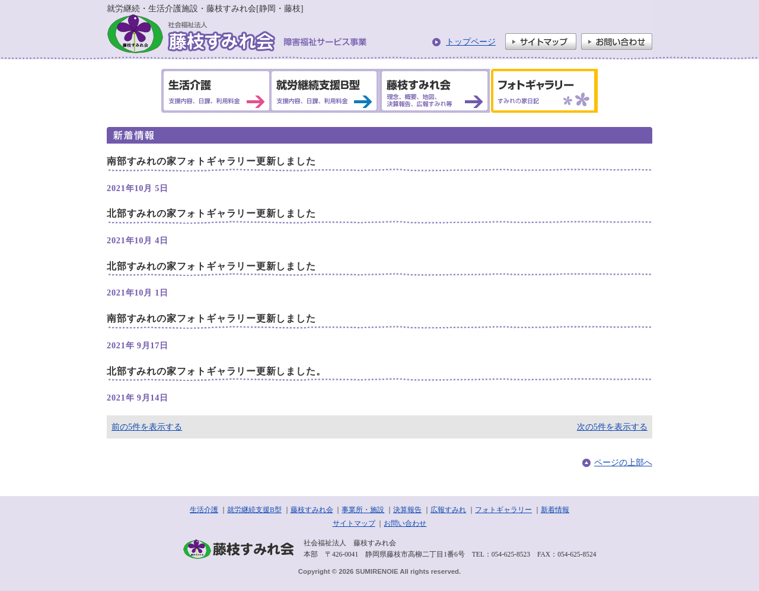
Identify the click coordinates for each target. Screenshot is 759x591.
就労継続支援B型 (254, 509)
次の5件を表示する (612, 426)
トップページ (471, 41)
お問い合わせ (616, 41)
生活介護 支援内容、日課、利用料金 (216, 91)
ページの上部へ (623, 462)
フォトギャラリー (503, 509)
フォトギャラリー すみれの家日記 (542, 91)
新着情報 (555, 509)
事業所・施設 (363, 509)
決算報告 (407, 509)
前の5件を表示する (146, 426)
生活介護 (204, 509)
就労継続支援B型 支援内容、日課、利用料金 (324, 91)
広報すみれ (448, 509)
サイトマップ (540, 41)
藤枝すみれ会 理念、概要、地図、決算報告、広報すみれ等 (433, 91)
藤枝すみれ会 (312, 509)
